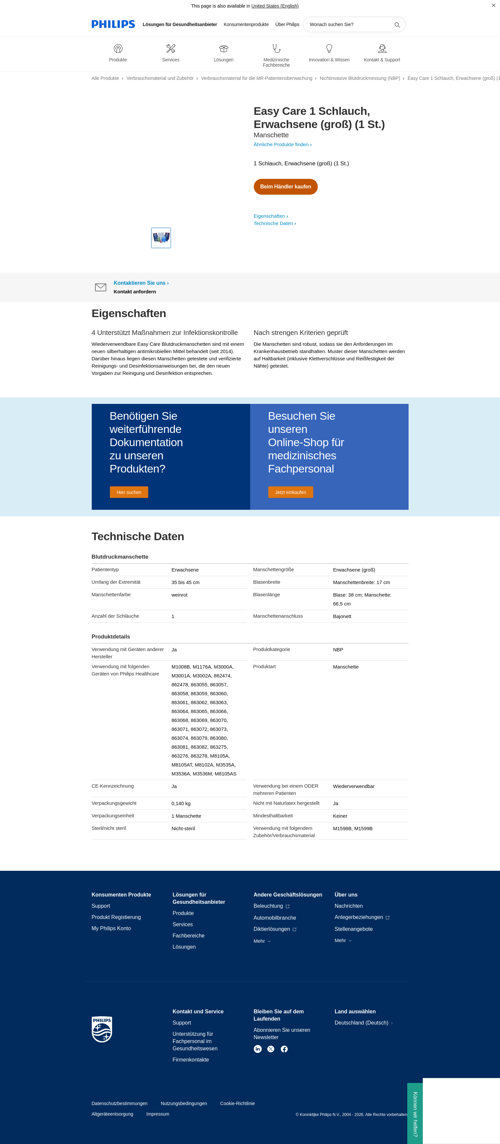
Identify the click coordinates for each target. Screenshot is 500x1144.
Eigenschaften (269, 216)
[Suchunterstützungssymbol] (397, 25)
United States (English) (275, 6)
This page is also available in (220, 6)
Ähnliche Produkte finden (281, 144)
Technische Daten (273, 223)
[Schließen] (494, 5)
